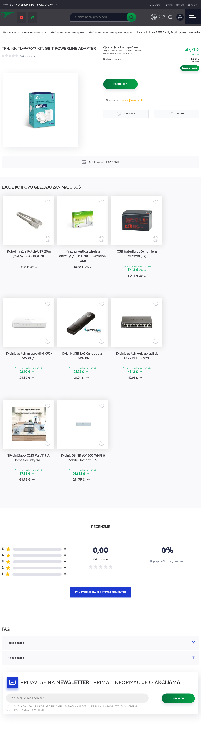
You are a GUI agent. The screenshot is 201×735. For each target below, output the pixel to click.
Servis (56, 655)
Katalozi (168, 5)
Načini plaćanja (112, 655)
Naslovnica (10, 32)
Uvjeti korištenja (137, 717)
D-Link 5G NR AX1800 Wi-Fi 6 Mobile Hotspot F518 (174, 356)
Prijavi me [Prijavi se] (178, 597)
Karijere (57, 667)
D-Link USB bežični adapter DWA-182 (26, 356)
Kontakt (57, 661)
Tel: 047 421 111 (11, 671)
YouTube (158, 661)
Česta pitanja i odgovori (67, 648)
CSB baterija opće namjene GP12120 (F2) (125, 254)
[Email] (77, 597)
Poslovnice (154, 5)
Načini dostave (112, 661)
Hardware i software (33, 32)
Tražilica (131, 17)
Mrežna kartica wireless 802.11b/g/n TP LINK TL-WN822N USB (75, 256)
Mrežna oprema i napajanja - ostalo (110, 32)
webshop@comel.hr (14, 665)
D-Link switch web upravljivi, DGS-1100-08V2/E (76, 356)
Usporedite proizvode (153, 17)
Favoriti (162, 17)
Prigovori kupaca (113, 667)
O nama (192, 5)
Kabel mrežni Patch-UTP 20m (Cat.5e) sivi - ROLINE (26, 254)
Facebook (159, 648)
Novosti (180, 5)
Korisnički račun (180, 17)
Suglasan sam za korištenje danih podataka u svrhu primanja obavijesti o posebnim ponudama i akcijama (71, 607)
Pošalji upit (120, 84)
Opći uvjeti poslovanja (116, 648)
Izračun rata (189, 68)
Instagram (159, 655)
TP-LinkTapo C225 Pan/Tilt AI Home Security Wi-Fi (125, 356)
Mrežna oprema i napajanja (67, 32)
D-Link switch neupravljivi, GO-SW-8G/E (174, 254)
